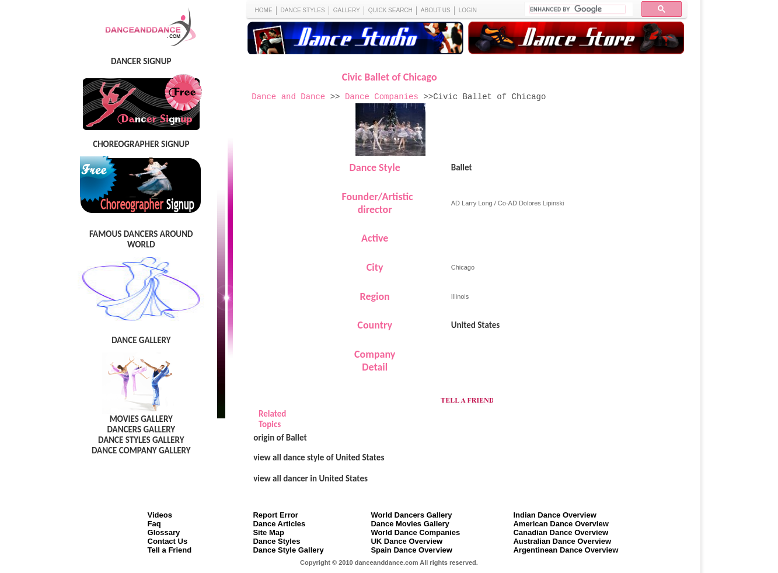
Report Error (275, 515)
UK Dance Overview (406, 541)
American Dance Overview (560, 523)
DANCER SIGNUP (141, 61)
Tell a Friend (170, 550)
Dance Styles (276, 541)
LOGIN (468, 10)
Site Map (268, 532)
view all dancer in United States (310, 478)
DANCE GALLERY (140, 340)
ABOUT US (436, 10)
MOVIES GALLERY (141, 419)
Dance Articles (279, 523)
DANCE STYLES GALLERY (141, 440)
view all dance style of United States (318, 457)
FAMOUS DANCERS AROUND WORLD (141, 239)
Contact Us (168, 541)
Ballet (461, 167)
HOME (264, 10)
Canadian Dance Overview (560, 532)
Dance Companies (381, 97)
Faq (154, 523)
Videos (160, 515)
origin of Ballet (279, 437)
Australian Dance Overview (562, 541)
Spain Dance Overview (411, 550)
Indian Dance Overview (554, 515)
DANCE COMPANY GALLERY (141, 450)
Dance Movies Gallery (410, 523)
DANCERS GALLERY (141, 429)
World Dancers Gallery (411, 515)
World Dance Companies (415, 532)
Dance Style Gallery (288, 550)
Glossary (164, 532)
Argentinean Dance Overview (565, 550)
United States (475, 325)
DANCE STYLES (303, 10)
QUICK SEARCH (390, 10)
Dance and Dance (288, 97)
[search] (577, 9)
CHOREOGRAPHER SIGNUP (141, 144)
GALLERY (346, 10)
